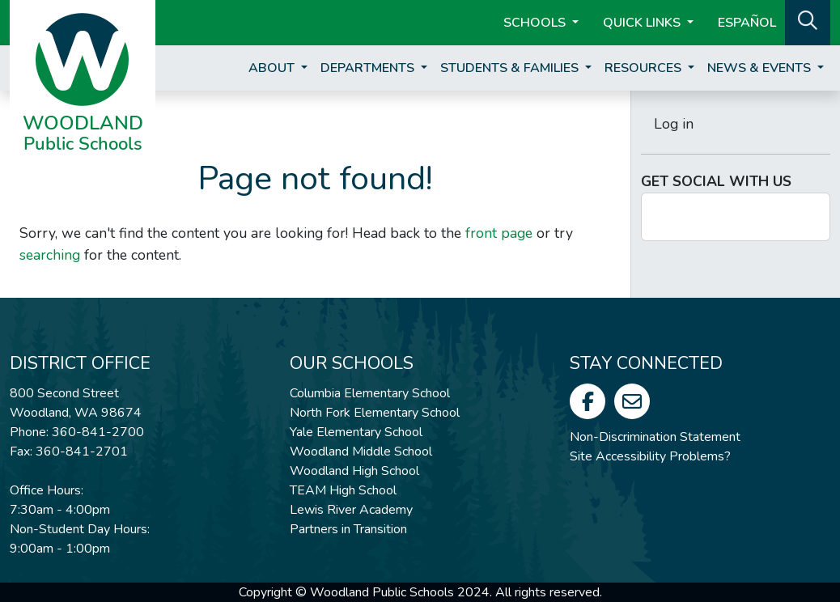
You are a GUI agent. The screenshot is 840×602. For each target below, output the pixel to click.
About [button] (273, 68)
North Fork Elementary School (375, 413)
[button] (807, 21)
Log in (674, 124)
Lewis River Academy (351, 510)
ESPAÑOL (747, 23)
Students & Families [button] (511, 68)
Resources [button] (645, 68)
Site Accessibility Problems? (650, 456)
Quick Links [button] (643, 23)
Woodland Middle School (361, 451)
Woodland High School (354, 471)
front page (498, 233)
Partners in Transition (348, 529)
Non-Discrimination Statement (655, 437)
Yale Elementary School (356, 432)
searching (49, 255)
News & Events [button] (760, 68)
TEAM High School (343, 490)
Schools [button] (536, 23)
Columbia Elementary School (370, 393)
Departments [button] (369, 68)
